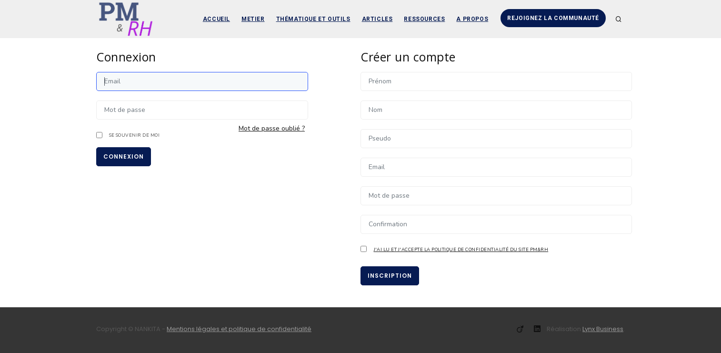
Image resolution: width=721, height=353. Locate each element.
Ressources (424, 19)
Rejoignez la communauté (553, 18)
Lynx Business (602, 328)
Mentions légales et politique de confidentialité (239, 328)
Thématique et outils (313, 19)
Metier (253, 19)
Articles (377, 19)
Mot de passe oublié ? (272, 128)
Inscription (390, 276)
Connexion (123, 156)
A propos (472, 19)
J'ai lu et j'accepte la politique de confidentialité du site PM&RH (461, 249)
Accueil (216, 19)
